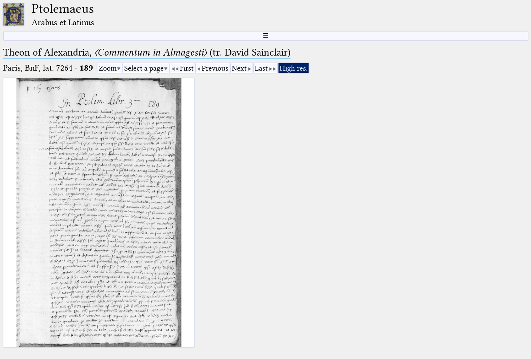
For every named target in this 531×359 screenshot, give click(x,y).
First (186, 68)
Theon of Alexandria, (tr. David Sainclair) (147, 52)
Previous (215, 68)
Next (239, 68)
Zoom (108, 68)
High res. (293, 68)
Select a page (144, 68)
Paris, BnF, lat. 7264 (38, 68)
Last (261, 68)
